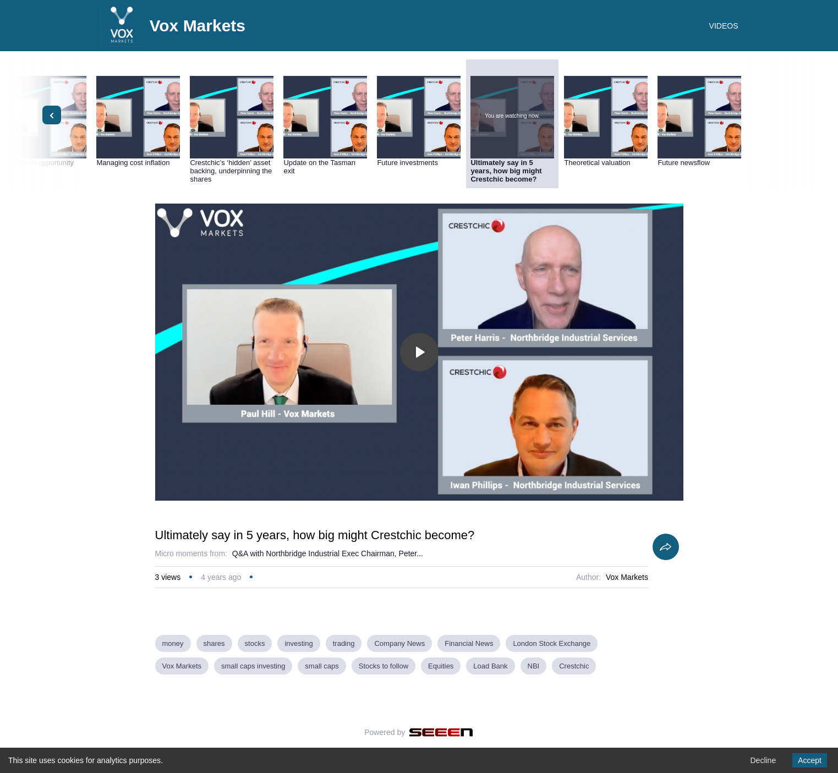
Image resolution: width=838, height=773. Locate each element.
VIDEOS (723, 25)
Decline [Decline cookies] (763, 760)
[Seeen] (441, 732)
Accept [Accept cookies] (809, 760)
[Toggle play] (419, 352)
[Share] (666, 547)
